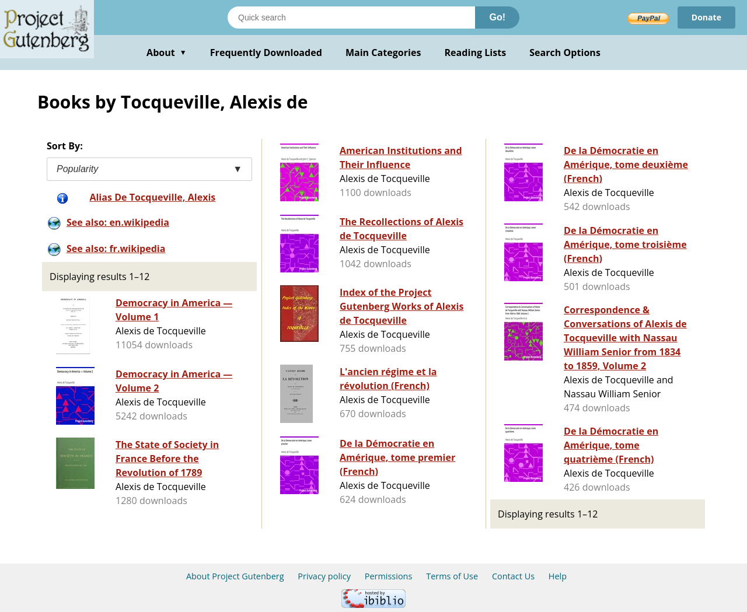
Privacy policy (324, 576)
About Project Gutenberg (235, 576)
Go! (497, 17)
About (166, 53)
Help (558, 576)
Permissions (389, 576)
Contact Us (513, 576)
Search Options (565, 52)
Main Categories (383, 52)
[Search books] (351, 17)
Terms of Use (452, 576)
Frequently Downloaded (266, 52)
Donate (706, 17)
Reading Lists (476, 52)
